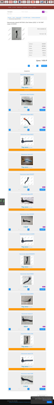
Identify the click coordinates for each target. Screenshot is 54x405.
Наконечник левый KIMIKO (27, 274)
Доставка (14, 7)
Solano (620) (18, 17)
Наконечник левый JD (27, 313)
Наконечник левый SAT (27, 154)
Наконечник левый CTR (27, 353)
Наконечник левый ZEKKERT (27, 174)
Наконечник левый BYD (27, 194)
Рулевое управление (36, 17)
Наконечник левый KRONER (27, 214)
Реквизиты (21, 402)
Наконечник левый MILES (27, 134)
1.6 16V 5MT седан (26, 17)
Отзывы (34, 7)
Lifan (14, 17)
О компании (25, 7)
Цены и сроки (27, 149)
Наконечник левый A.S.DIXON (27, 234)
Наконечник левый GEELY (27, 114)
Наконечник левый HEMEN (27, 74)
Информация (19, 7)
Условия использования (29, 402)
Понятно (49, 402)
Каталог (9, 17)
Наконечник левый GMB (27, 373)
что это (30, 87)
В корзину (44, 65)
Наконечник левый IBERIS (27, 294)
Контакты (30, 7)
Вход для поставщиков (13, 402)
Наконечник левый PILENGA (27, 94)
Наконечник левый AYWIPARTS (27, 254)
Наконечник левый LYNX (27, 333)
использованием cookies (47, 399)
